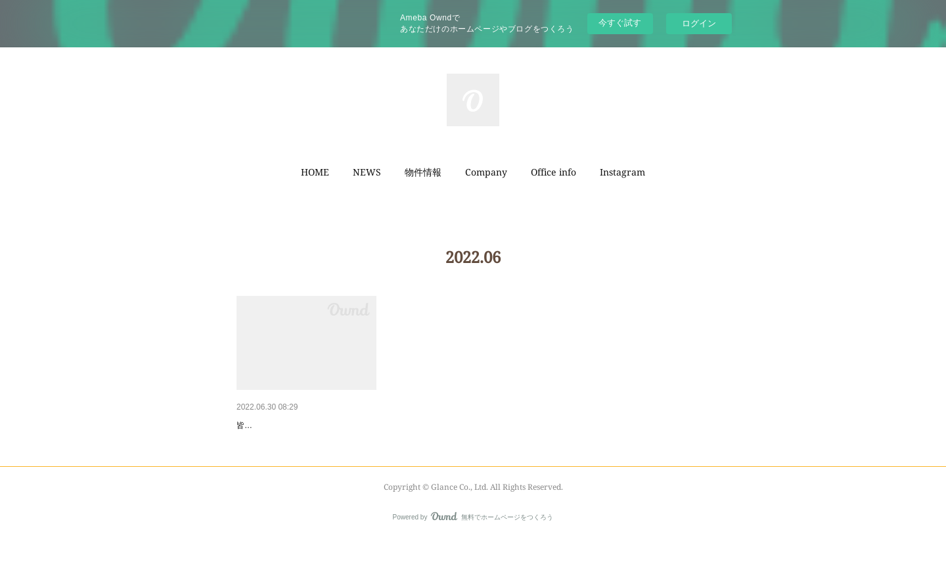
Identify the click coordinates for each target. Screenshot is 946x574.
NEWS (367, 172)
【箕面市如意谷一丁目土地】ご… (305, 425)
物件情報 (423, 172)
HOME (315, 172)
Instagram (622, 172)
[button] (315, 172)
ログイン (699, 23)
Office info (553, 172)
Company (486, 172)
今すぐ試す (619, 23)
